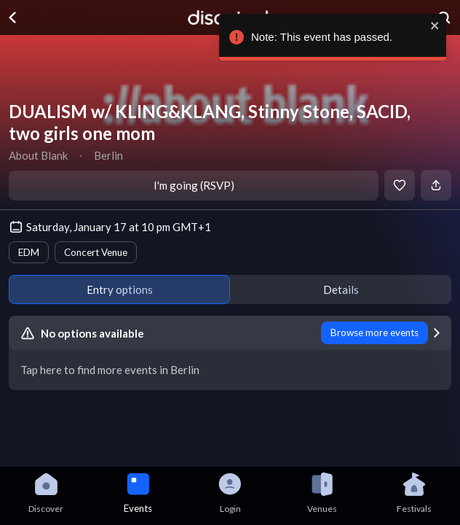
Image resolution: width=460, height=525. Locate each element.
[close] (442, 25)
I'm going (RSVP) (194, 185)
